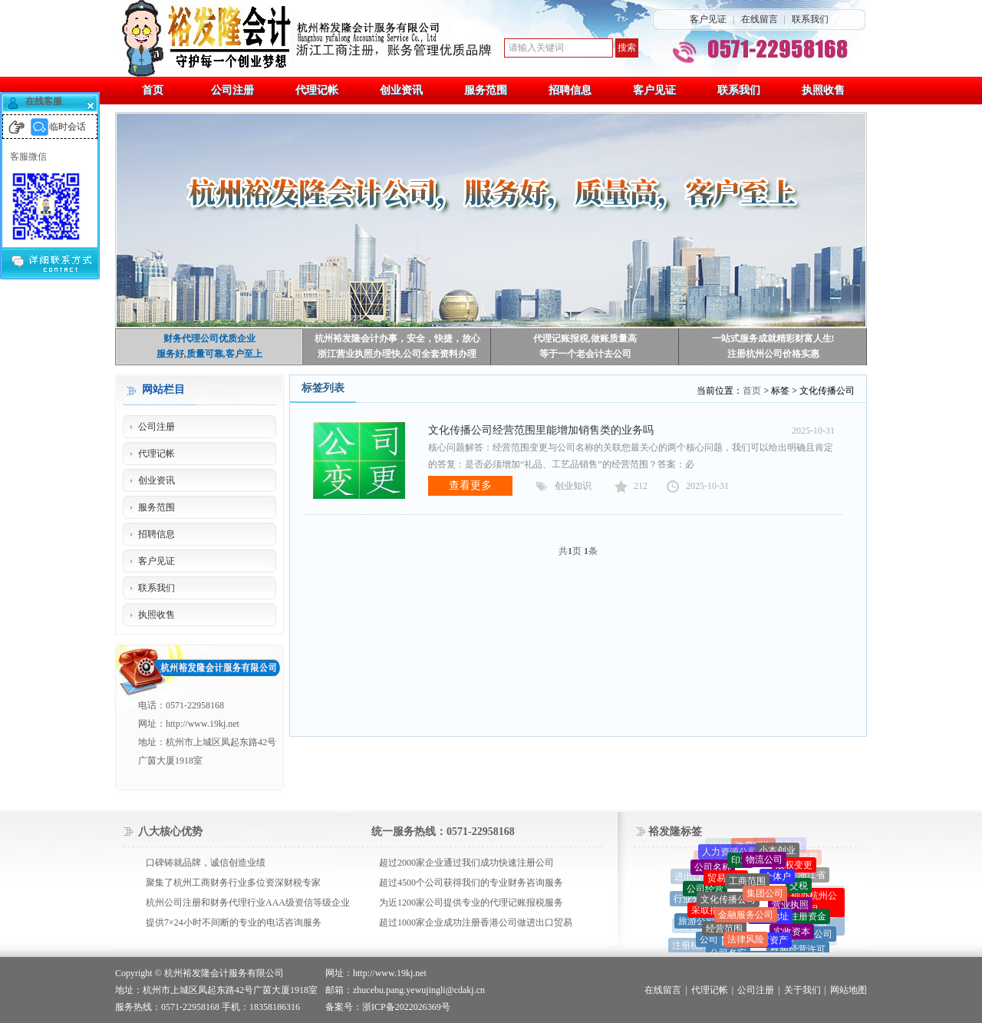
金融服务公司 (745, 919)
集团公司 (764, 897)
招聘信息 (156, 534)
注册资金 (807, 918)
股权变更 (794, 867)
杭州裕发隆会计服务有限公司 (224, 973)
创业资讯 (156, 480)
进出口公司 (697, 878)
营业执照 (790, 908)
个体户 (777, 880)
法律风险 (745, 943)
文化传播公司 (728, 903)
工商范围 (747, 885)
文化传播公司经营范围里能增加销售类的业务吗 (541, 430)
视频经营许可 (797, 951)
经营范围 (724, 932)
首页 (752, 390)
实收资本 (791, 935)
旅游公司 (696, 922)
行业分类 (692, 900)
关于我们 (802, 990)
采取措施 (709, 914)
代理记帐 (156, 453)
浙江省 (811, 876)
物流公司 (764, 862)
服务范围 (156, 507)
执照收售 (156, 614)
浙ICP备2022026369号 (406, 1007)
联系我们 (810, 19)
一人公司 (814, 935)
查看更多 (470, 485)
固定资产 (769, 944)
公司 (709, 942)
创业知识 (573, 485)
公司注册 (156, 426)
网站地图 (848, 990)
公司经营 (705, 891)
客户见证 (708, 19)
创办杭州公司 (814, 905)
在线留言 (759, 19)
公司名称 (712, 869)
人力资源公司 (729, 853)
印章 (740, 863)
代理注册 (799, 858)
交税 (798, 888)
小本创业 (777, 851)
